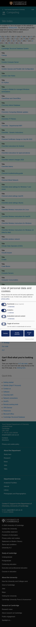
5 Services (10, 319)
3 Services (10, 307)
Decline (5, 333)
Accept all (29, 333)
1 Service (10, 313)
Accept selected (16, 333)
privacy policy (5, 299)
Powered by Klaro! (29, 339)
